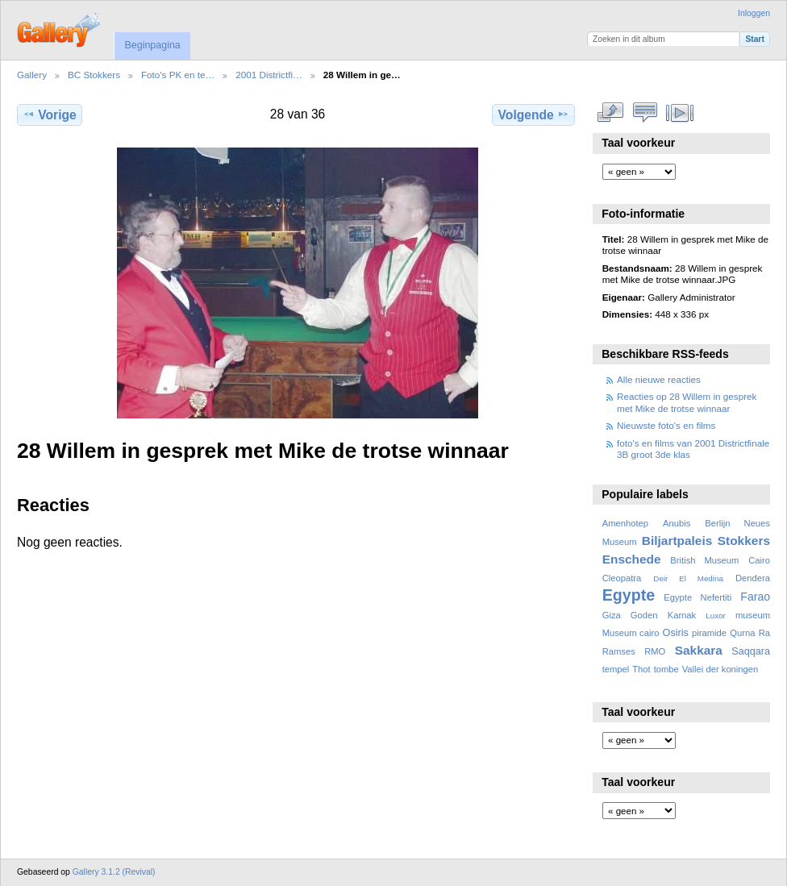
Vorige (49, 114)
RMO (654, 651)
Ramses (618, 651)
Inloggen (754, 13)
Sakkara (698, 650)
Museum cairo (631, 633)
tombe (666, 669)
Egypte (628, 595)
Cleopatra (622, 578)
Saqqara (750, 651)
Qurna (742, 633)
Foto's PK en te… (177, 74)
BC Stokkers (94, 74)
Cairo (759, 560)
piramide (709, 633)
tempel (616, 669)
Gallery (32, 74)
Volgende (533, 114)
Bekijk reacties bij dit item (645, 113)
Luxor (716, 615)
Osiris (676, 633)
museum (752, 615)
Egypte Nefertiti (697, 597)
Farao (755, 596)
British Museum (704, 560)
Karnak (682, 615)
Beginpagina (152, 45)
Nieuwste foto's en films (666, 425)
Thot (641, 669)
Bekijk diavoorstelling (680, 113)
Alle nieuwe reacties (659, 379)
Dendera (752, 578)
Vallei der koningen (720, 669)
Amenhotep (625, 523)
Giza (611, 615)
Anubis (676, 523)
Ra (764, 633)
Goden (644, 615)
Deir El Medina (688, 578)
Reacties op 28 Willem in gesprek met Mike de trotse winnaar (686, 402)
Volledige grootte (610, 113)
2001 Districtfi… (268, 74)
